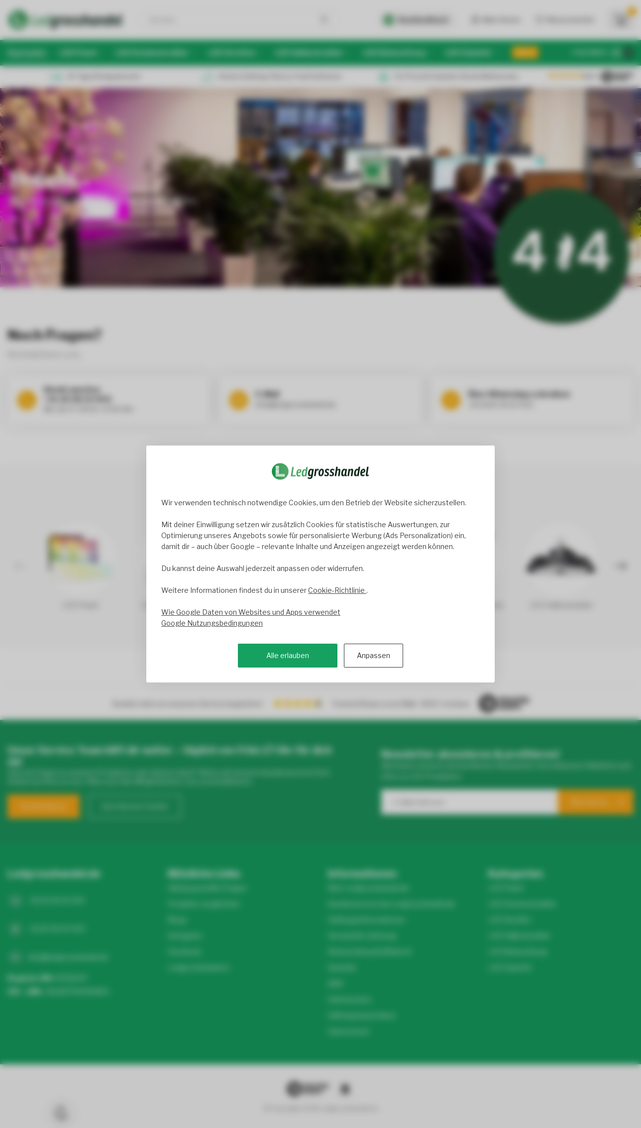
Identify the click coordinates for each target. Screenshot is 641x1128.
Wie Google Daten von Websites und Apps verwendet (250, 612)
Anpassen (373, 655)
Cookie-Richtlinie (337, 590)
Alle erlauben (287, 655)
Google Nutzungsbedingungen (212, 623)
